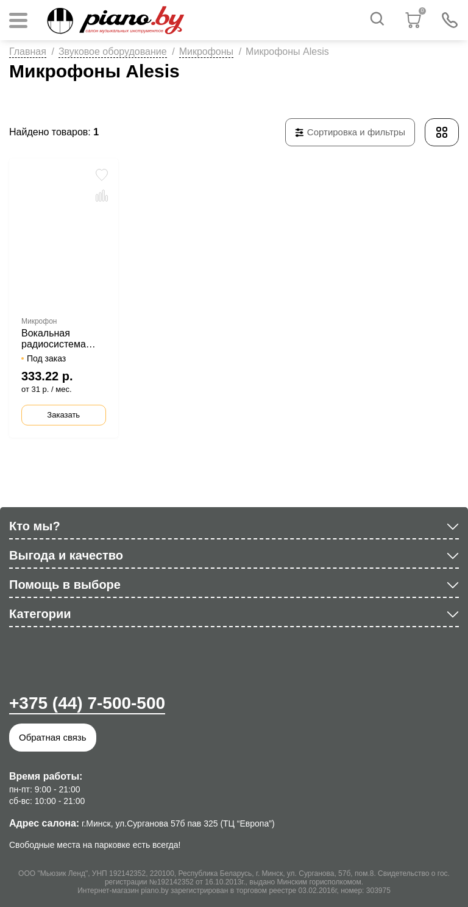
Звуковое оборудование (112, 51)
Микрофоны (206, 51)
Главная (27, 51)
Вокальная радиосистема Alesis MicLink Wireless (53, 339)
